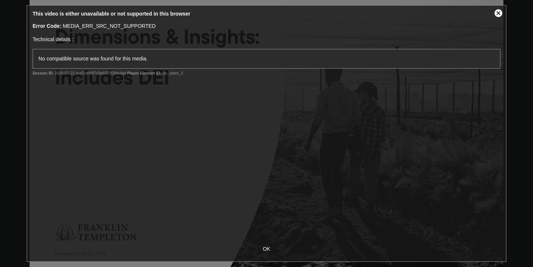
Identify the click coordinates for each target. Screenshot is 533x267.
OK (266, 249)
